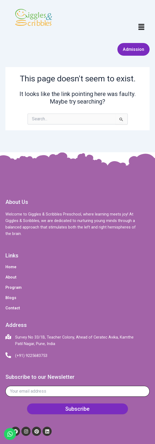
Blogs (10, 297)
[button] (141, 27)
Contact (12, 308)
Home (11, 266)
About (11, 277)
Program (13, 287)
